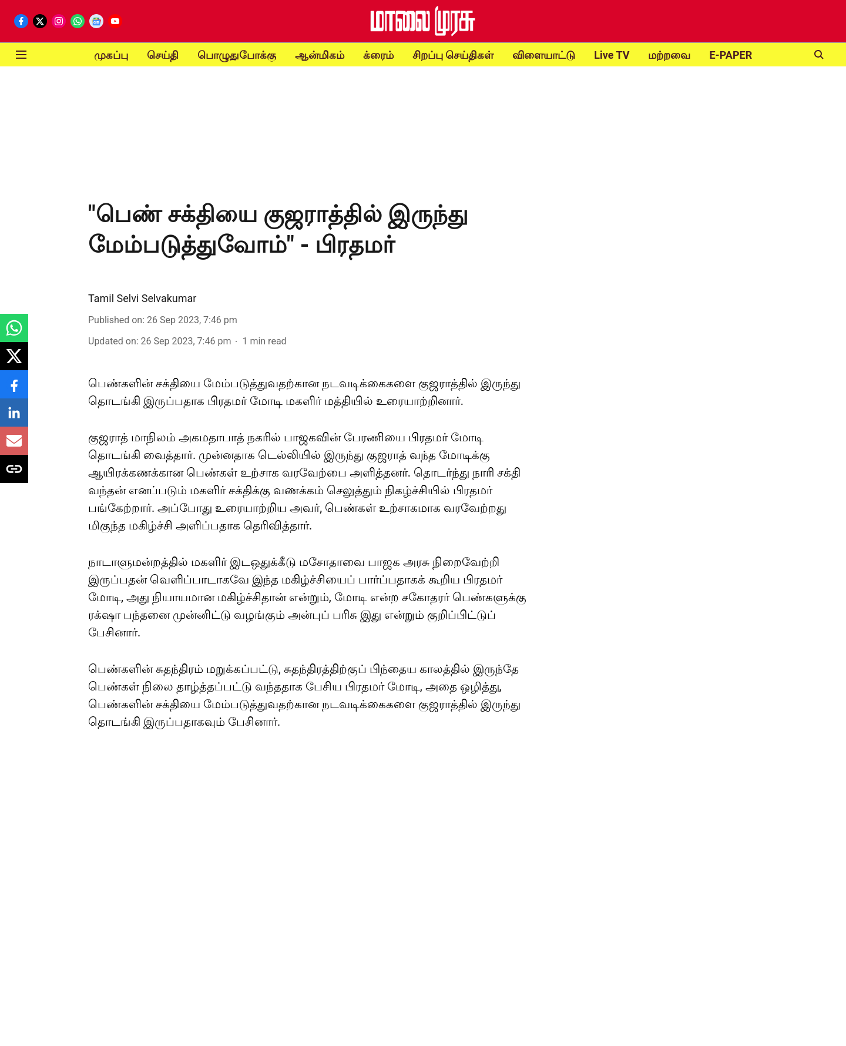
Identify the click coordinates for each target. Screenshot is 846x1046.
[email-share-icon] (14, 446)
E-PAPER (730, 55)
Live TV (611, 55)
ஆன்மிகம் (319, 55)
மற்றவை (669, 55)
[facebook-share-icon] (14, 390)
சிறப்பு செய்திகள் (453, 55)
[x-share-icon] (14, 362)
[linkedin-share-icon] (14, 418)
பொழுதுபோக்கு (236, 55)
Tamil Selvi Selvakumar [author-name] (142, 298)
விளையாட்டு (543, 55)
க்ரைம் (378, 55)
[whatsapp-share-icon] (14, 334)
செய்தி (163, 55)
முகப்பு (111, 55)
